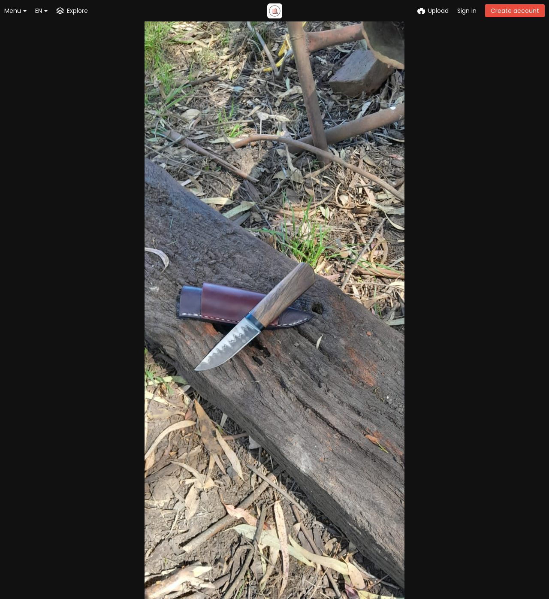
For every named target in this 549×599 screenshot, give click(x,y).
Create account (515, 10)
